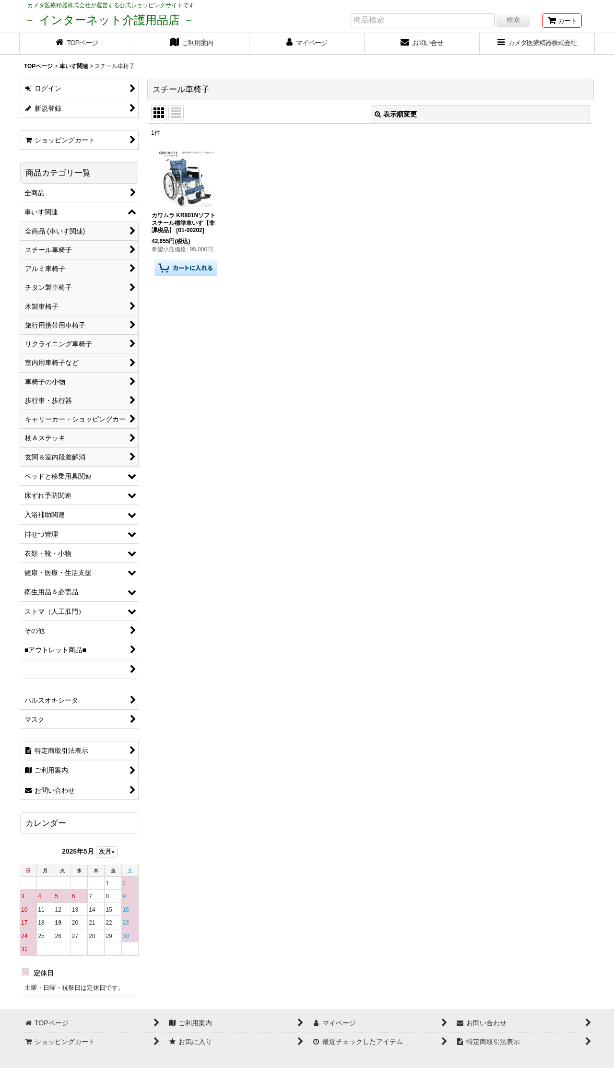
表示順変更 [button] (396, 114)
